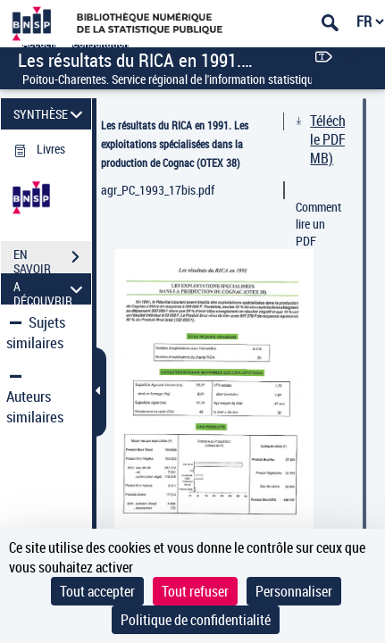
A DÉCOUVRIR (50, 289)
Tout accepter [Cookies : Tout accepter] (97, 591)
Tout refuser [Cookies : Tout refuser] (195, 591)
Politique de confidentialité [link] (196, 620)
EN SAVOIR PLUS (52, 259)
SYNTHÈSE (50, 113)
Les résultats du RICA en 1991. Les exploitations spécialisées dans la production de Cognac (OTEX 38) (174, 144)
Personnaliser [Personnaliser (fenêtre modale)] (293, 591)
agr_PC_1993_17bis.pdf (157, 189)
